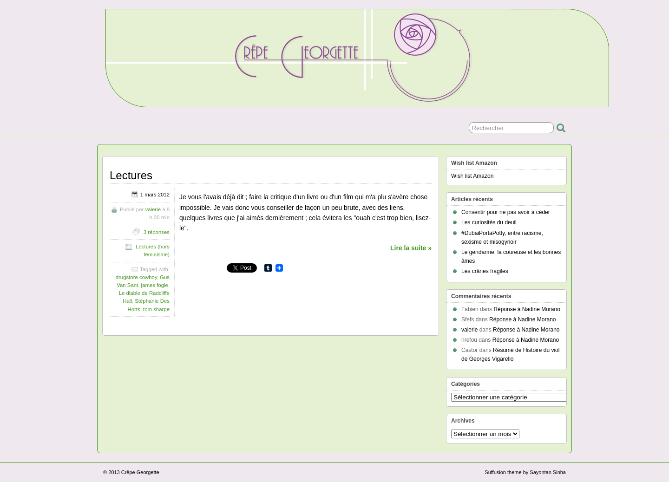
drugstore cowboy (136, 277)
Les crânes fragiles (484, 271)
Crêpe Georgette (140, 472)
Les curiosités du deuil (489, 222)
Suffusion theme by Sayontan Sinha (525, 472)
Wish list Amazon (472, 176)
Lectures (131, 175)
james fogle (154, 285)
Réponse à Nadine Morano (526, 309)
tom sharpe (156, 309)
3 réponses (157, 232)
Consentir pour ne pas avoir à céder (505, 212)
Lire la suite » (411, 248)
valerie (153, 209)
